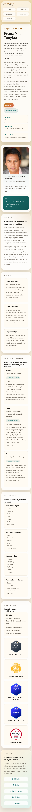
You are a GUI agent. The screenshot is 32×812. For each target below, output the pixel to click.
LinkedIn (16, 779)
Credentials (23, 14)
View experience (10, 110)
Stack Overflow (16, 791)
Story (9, 9)
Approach (23, 9)
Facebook (16, 803)
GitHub (16, 785)
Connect (9, 18)
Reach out (8, 105)
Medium (16, 797)
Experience (9, 14)
